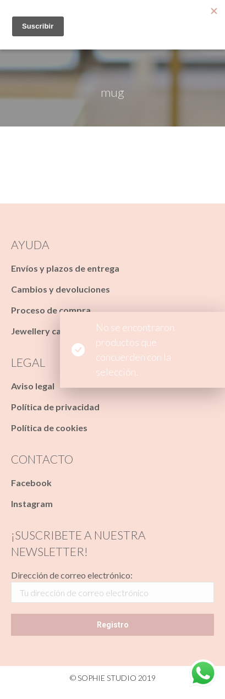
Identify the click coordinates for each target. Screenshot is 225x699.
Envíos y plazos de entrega (65, 268)
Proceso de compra (51, 310)
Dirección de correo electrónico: (72, 575)
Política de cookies (49, 427)
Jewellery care (40, 331)
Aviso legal (32, 386)
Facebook (31, 482)
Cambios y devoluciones (60, 289)
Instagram (32, 503)
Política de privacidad (55, 406)
